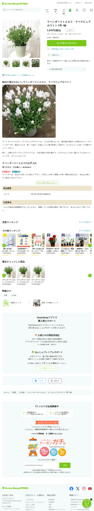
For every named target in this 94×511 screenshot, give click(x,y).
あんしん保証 (30, 504)
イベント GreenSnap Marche (80, 509)
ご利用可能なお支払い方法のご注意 (62, 49)
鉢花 (50, 507)
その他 (14, 295)
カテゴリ (47, 11)
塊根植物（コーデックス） (57, 509)
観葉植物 (51, 499)
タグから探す (64, 12)
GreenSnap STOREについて (64, 3)
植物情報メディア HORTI (79, 504)
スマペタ (74, 507)
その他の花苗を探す (55, 69)
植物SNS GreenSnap (77, 499)
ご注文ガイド (78, 3)
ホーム (6, 392)
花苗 (5, 295)
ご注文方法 (29, 499)
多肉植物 (51, 502)
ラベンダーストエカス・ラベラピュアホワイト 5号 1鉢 (50, 392)
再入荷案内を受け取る (67, 43)
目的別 (55, 11)
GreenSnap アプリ (77, 502)
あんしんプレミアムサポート (35, 502)
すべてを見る (84, 222)
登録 (65, 465)
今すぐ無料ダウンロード (47, 368)
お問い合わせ (88, 3)
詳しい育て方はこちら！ (47, 182)
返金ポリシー (30, 509)
